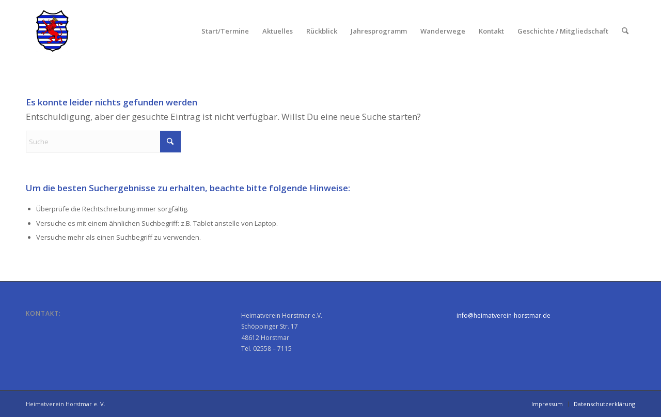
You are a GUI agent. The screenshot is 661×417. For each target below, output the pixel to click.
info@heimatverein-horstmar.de (503, 315)
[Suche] (625, 31)
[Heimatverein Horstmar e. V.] (52, 31)
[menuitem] (225, 31)
